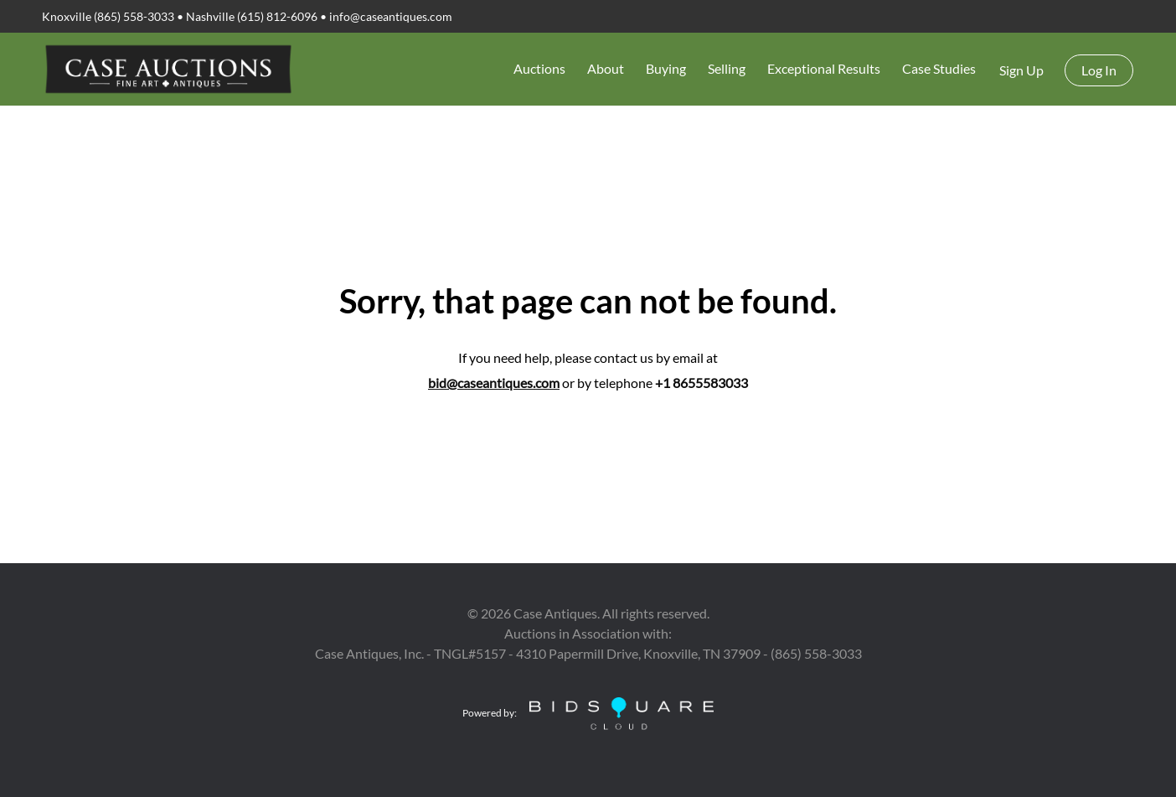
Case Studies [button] (939, 68)
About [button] (605, 68)
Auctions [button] (539, 68)
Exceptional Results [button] (823, 68)
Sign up (1021, 70)
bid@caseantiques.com (494, 383)
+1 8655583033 (701, 383)
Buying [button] (666, 68)
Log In (1099, 70)
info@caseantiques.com (390, 16)
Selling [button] (726, 68)
